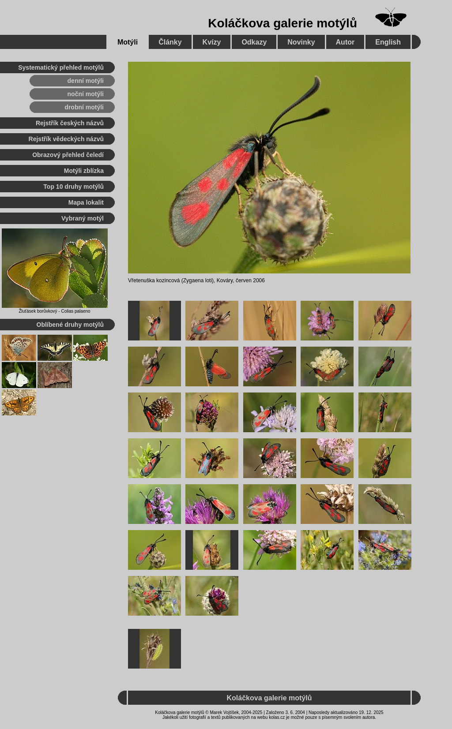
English (388, 42)
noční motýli (86, 93)
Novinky (301, 42)
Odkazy (254, 42)
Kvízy (212, 42)
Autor (345, 42)
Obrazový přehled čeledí (68, 154)
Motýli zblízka (84, 170)
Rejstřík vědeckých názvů (66, 138)
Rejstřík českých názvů (70, 123)
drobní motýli (84, 107)
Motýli (127, 42)
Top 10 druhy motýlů (73, 186)
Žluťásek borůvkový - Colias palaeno (54, 311)
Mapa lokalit (86, 202)
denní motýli (86, 80)
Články (169, 42)
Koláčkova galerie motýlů (282, 23)
